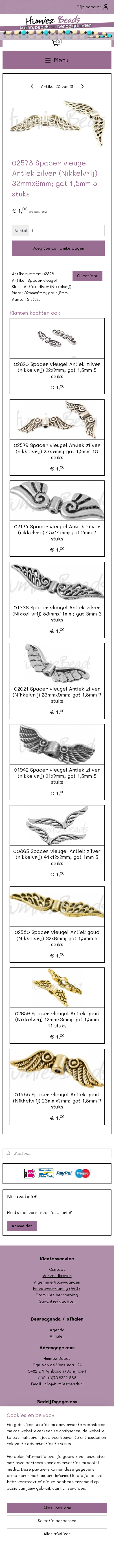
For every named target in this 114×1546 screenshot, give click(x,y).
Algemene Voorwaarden (57, 1282)
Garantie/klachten (57, 1301)
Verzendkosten (57, 1275)
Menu (57, 60)
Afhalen (57, 1336)
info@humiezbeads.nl (63, 1384)
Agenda (57, 1329)
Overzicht (87, 275)
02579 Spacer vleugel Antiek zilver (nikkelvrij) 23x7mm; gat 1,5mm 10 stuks (57, 451)
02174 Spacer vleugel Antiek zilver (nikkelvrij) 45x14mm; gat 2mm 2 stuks (57, 532)
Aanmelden (22, 1225)
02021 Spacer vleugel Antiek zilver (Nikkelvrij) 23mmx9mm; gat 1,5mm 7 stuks (57, 695)
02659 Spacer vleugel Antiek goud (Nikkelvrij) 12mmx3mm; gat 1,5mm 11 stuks (57, 1019)
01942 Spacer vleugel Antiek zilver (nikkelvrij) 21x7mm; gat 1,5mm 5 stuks (57, 776)
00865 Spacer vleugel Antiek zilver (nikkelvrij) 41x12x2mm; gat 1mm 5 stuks (57, 857)
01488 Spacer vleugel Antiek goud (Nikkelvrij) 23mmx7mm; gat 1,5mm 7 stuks (57, 1100)
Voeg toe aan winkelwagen (58, 248)
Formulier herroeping (57, 1295)
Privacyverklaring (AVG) (56, 1288)
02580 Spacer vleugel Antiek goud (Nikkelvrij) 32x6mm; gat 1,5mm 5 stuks (57, 938)
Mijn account (92, 6)
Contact (57, 1269)
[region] (57, 1458)
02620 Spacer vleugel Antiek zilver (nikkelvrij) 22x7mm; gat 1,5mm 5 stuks (57, 370)
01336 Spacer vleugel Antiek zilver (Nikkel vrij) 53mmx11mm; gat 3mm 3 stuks (57, 613)
